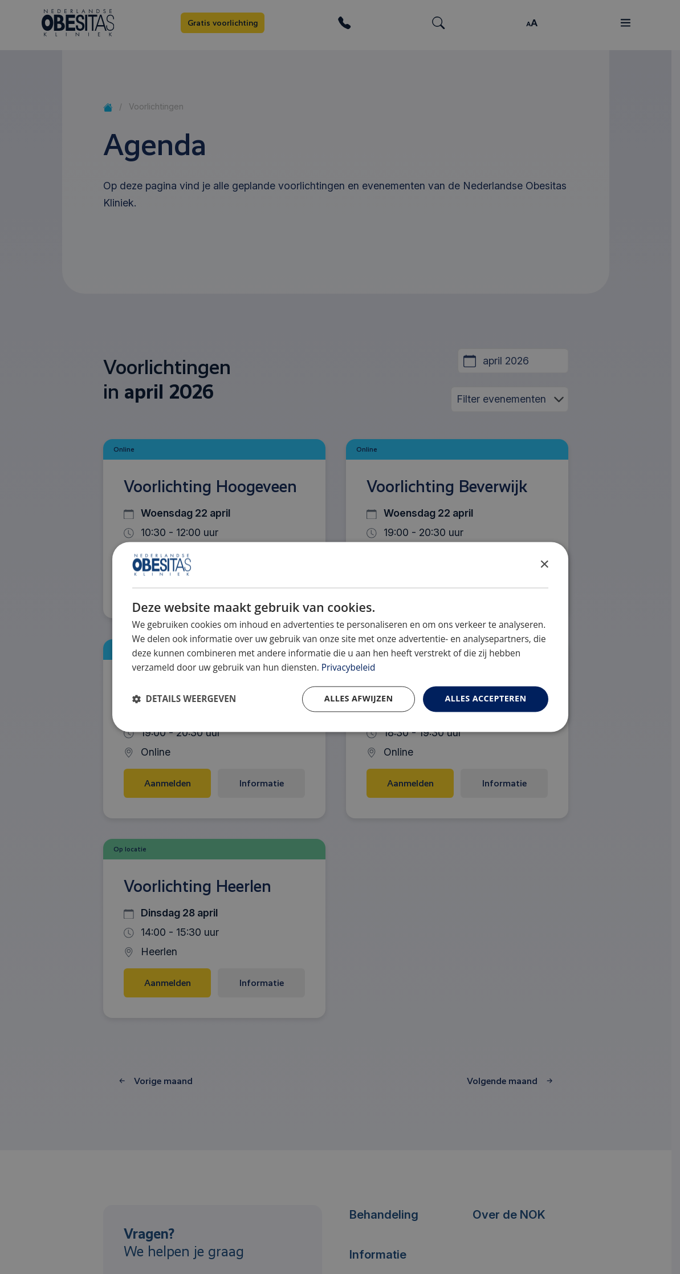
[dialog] (340, 637)
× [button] (544, 564)
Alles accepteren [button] (485, 698)
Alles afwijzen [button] (358, 698)
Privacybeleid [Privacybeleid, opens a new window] (348, 667)
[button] (184, 699)
